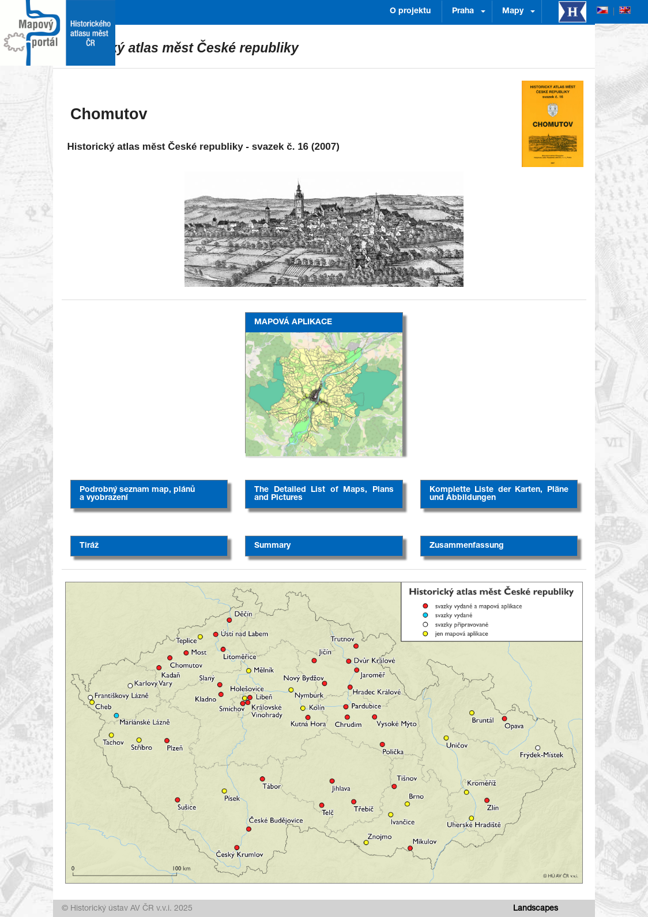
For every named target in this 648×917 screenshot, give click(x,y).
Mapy (512, 11)
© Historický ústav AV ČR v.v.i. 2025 (127, 909)
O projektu (410, 11)
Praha (463, 11)
